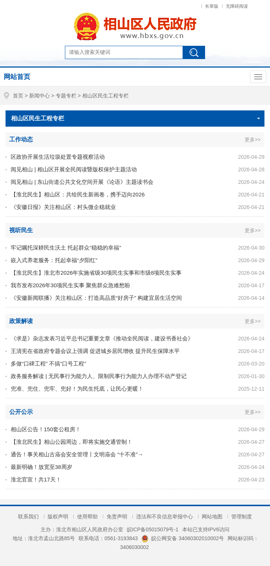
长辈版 (211, 6)
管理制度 (241, 516)
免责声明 (117, 516)
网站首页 (17, 76)
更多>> (253, 140)
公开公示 (21, 412)
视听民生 (21, 230)
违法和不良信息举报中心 (164, 516)
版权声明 (58, 516)
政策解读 (21, 321)
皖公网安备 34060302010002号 (182, 538)
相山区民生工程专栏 (105, 96)
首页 (18, 96)
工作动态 (21, 139)
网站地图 (212, 516)
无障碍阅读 (237, 6)
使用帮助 (87, 516)
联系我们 (28, 516)
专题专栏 (66, 96)
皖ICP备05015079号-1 (153, 529)
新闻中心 (39, 96)
